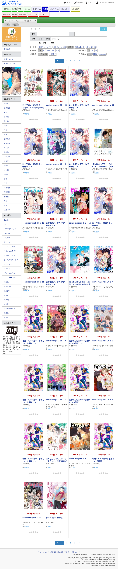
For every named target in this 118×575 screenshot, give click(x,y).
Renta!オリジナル (10, 229)
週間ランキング (9, 59)
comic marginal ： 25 (31, 518)
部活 (5, 135)
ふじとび (105, 287)
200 (53, 51)
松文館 (6, 300)
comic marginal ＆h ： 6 (56, 341)
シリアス (7, 161)
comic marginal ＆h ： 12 (80, 223)
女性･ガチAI (65, 9)
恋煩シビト (51, 346)
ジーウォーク (8, 264)
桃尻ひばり (101, 346)
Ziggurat (7, 233)
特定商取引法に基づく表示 (59, 552)
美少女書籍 (22, 14)
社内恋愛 (7, 143)
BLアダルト (8, 210)
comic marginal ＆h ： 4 (56, 400)
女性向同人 (37, 9)
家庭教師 (7, 139)
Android (102, 54)
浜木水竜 (40, 522)
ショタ (6, 104)
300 (57, 51)
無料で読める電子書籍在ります (12, 34)
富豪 (5, 179)
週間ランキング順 (45, 47)
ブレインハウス (9, 273)
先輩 (5, 126)
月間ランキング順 (59, 47)
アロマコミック (9, 246)
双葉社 (26, 114)
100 (48, 51)
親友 (5, 112)
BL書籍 (45, 9)
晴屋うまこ (28, 522)
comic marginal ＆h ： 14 (56, 164)
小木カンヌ (104, 405)
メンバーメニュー (15, 21)
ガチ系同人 (75, 9)
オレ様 (6, 170)
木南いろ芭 (109, 346)
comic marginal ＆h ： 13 (33, 223)
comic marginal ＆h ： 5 (102, 341)
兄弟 (5, 205)
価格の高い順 (91, 47)
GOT (5, 224)
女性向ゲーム (54, 9)
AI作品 (14, 14)
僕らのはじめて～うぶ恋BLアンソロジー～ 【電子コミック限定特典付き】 (102, 166)
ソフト (20, 9)
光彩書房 (7, 291)
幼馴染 (6, 152)
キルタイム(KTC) (10, 251)
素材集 (14, 9)
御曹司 (6, 174)
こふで (49, 110)
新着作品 (7, 49)
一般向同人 (7, 9)
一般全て (53, 54)
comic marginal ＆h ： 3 (102, 400)
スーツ (6, 148)
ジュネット (8, 269)
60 (44, 51)
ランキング (28, 21)
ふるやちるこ (35, 287)
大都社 (6, 304)
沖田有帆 (104, 169)
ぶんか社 (7, 238)
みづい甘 (97, 110)
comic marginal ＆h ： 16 (56, 105)
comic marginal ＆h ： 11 (33, 282)
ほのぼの (7, 157)
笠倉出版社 (8, 286)
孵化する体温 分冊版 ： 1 (56, 518)
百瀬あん (56, 110)
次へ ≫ (72, 61)
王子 (5, 183)
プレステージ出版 (10, 277)
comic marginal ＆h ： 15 (103, 105)
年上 (5, 201)
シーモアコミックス (11, 260)
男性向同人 (7, 14)
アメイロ (7, 242)
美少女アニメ (44, 14)
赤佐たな (27, 110)
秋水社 (6, 295)
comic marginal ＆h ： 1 (79, 459)
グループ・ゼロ (9, 255)
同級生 (6, 166)
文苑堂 (6, 317)
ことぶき (40, 228)
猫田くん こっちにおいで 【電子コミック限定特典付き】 (57, 461)
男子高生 (7, 108)
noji (57, 346)
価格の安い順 (79, 47)
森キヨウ (80, 228)
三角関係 (7, 192)
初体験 (6, 197)
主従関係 (7, 188)
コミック (28, 9)
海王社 (6, 282)
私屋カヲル (98, 287)
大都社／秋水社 (9, 309)
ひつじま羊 (62, 346)
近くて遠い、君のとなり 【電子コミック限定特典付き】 (33, 107)
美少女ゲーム (33, 14)
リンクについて (43, 552)
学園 (5, 130)
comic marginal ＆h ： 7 (102, 282)
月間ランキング (9, 64)
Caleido (6, 220)
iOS (95, 54)
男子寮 (6, 117)
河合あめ (62, 110)
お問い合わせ (75, 552)
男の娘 (6, 121)
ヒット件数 (42, 43)
